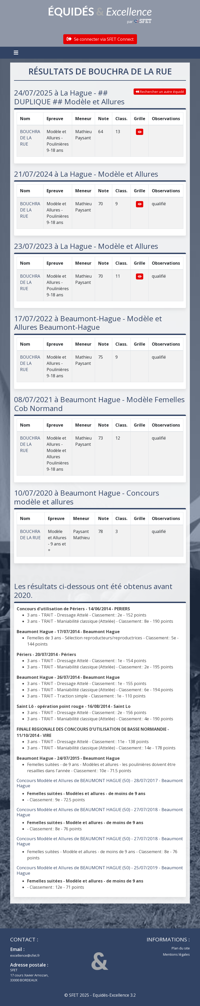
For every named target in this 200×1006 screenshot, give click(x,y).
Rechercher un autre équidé (160, 91)
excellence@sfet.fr (25, 955)
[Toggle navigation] (16, 53)
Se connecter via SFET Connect (100, 39)
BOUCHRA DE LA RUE (30, 138)
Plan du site (181, 948)
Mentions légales (176, 954)
